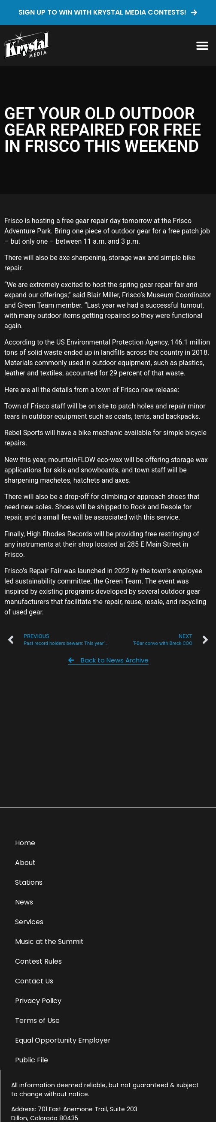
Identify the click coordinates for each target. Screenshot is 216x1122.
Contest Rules (38, 961)
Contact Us (34, 981)
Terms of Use (37, 1020)
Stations (29, 882)
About (25, 863)
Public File (31, 1060)
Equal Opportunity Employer (63, 1040)
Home (25, 843)
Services (29, 922)
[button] (202, 45)
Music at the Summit (49, 942)
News (24, 902)
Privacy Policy (38, 1001)
